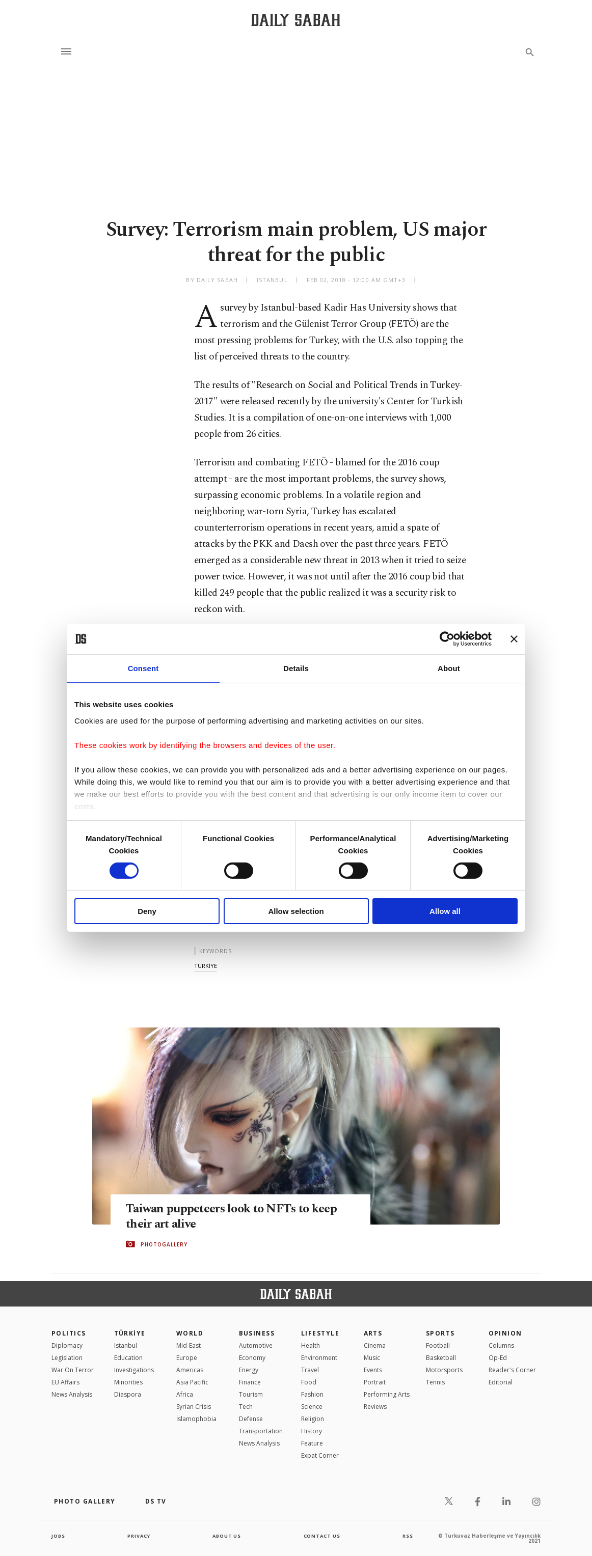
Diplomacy (67, 1345)
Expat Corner (320, 1455)
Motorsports (444, 1370)
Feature (312, 1443)
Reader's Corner (512, 1370)
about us (227, 1535)
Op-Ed (498, 1357)
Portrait (375, 1382)
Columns (501, 1345)
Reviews (375, 1406)
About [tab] (449, 668)
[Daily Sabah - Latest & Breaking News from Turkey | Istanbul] (295, 19)
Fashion (312, 1394)
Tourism (251, 1394)
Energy (248, 1370)
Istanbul (125, 1345)
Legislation (67, 1357)
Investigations (134, 1370)
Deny (147, 911)
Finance (250, 1382)
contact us (323, 1535)
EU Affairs (65, 1382)
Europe (186, 1357)
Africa (184, 1394)
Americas (189, 1370)
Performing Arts (387, 1394)
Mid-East (188, 1345)
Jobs (58, 1535)
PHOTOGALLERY (164, 1244)
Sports (440, 1333)
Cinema (375, 1345)
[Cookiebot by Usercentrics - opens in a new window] (447, 639)
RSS (407, 1535)
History (311, 1431)
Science (311, 1406)
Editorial (501, 1382)
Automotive (256, 1345)
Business (257, 1333)
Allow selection (296, 911)
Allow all (445, 911)
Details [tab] (296, 668)
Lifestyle (320, 1333)
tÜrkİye (205, 965)
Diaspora (127, 1394)
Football (438, 1345)
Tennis (435, 1382)
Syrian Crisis (193, 1406)
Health (310, 1345)
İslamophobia (196, 1418)
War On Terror (72, 1370)
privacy (139, 1535)
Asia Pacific (192, 1382)
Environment (319, 1357)
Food (308, 1382)
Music (372, 1357)
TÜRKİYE (130, 1333)
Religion (312, 1418)
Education (128, 1357)
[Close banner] (514, 639)
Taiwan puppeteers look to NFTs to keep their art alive (237, 1216)
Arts (373, 1333)
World (189, 1333)
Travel (310, 1370)
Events (373, 1370)
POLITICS (68, 1333)
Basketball (441, 1357)
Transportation (261, 1431)
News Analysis (71, 1394)
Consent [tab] (143, 668)
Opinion (505, 1333)
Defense (251, 1418)
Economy (252, 1357)
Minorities (128, 1382)
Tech (246, 1406)
